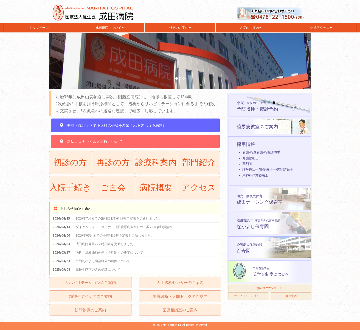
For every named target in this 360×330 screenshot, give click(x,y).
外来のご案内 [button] (180, 27)
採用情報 (269, 160)
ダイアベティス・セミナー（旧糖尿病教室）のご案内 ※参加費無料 (124, 227)
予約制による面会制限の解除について (103, 261)
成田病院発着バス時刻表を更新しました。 (106, 244)
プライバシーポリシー (248, 296)
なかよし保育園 (258, 223)
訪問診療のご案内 (90, 310)
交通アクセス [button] (321, 27)
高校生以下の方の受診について (98, 269)
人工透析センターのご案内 (180, 282)
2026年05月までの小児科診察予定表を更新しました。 (115, 235)
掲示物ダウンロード (269, 288)
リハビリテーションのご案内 (90, 282)
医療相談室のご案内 (180, 310)
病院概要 (155, 187)
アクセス (199, 187)
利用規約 (291, 296)
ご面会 (113, 187)
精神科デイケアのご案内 (90, 296)
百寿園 (249, 248)
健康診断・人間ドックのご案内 (180, 296)
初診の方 (70, 162)
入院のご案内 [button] (250, 27)
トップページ (39, 27)
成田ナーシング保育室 (260, 199)
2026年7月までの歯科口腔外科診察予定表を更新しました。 (119, 218)
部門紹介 (198, 162)
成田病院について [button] (110, 27)
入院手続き (70, 187)
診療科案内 (156, 162)
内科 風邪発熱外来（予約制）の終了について (109, 252)
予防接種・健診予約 (257, 106)
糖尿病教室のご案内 (257, 126)
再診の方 (113, 162)
